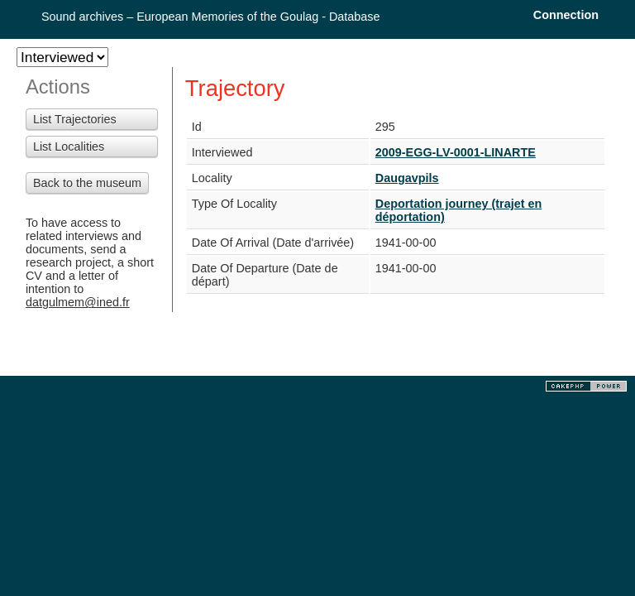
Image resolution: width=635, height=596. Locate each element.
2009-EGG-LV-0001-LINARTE (455, 152)
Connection (566, 15)
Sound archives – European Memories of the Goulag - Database (210, 16)
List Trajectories (75, 119)
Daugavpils (407, 178)
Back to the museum (87, 183)
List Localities (68, 146)
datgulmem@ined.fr (78, 302)
